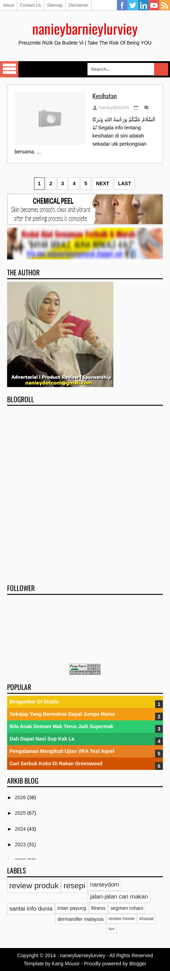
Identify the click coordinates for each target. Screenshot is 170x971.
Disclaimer (79, 5)
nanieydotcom (113, 107)
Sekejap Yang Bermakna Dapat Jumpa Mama (62, 714)
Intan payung (71, 908)
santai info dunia (30, 908)
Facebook (122, 5)
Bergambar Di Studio (34, 701)
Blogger (137, 963)
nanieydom (104, 884)
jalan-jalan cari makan (119, 896)
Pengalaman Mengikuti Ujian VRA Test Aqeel (62, 751)
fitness (98, 908)
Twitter (133, 5)
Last (124, 183)
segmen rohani (126, 908)
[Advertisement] (85, 492)
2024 (21, 829)
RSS (164, 5)
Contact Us (30, 5)
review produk (33, 885)
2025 (21, 813)
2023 (21, 844)
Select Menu (9, 69)
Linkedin (143, 5)
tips (111, 928)
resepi (74, 885)
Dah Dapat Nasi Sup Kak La (42, 739)
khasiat (147, 918)
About (8, 5)
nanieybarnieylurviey (85, 28)
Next (102, 183)
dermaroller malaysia (80, 919)
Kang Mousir (66, 963)
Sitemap (55, 5)
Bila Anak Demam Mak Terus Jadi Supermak (61, 726)
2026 (21, 797)
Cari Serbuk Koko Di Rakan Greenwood (56, 763)
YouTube (154, 5)
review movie (121, 918)
